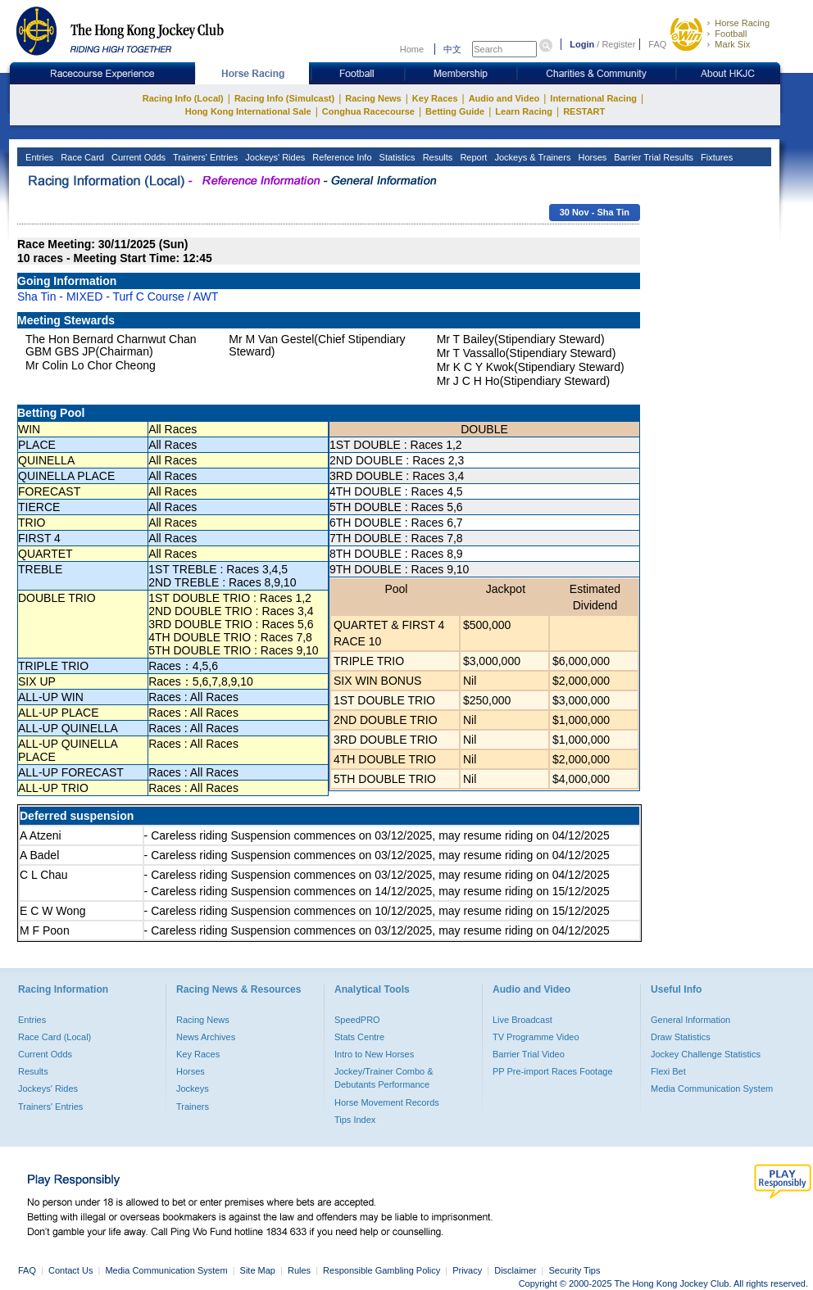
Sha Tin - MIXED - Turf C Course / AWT (117, 296)
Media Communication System (712, 1088)
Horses (590, 157)
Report (472, 157)
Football (731, 33)
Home (412, 49)
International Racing (593, 98)
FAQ (657, 44)
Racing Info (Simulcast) (284, 98)
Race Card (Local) (54, 1037)
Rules (300, 1270)
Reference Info (340, 157)
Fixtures (715, 157)
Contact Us (70, 1270)
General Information (690, 1020)
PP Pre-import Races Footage (553, 1071)
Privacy (467, 1270)
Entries (38, 157)
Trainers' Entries (204, 157)
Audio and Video (504, 98)
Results (436, 157)
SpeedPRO (357, 1020)
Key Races (435, 98)
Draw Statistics (681, 1037)
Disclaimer (515, 1270)
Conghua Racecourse (368, 111)
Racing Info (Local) (183, 98)
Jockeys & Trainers (531, 157)
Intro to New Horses (374, 1054)
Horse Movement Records (386, 1102)
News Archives (205, 1037)
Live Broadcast (522, 1020)
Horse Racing (742, 23)
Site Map (257, 1270)
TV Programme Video (536, 1037)
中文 (452, 49)
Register (618, 44)
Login (582, 44)
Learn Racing (523, 111)
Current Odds (137, 157)
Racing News (373, 98)
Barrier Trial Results (652, 157)
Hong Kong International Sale (248, 111)
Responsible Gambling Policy (381, 1270)
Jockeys (192, 1088)
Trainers (192, 1106)
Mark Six (732, 44)
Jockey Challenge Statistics (706, 1054)
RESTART (584, 111)
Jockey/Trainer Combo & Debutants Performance (384, 1077)
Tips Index (354, 1120)
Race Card (81, 157)
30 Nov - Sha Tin (594, 212)
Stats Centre (359, 1037)
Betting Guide (454, 111)
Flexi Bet (668, 1071)
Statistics (396, 157)
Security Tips (575, 1270)
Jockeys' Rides (274, 157)
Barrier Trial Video (529, 1054)
